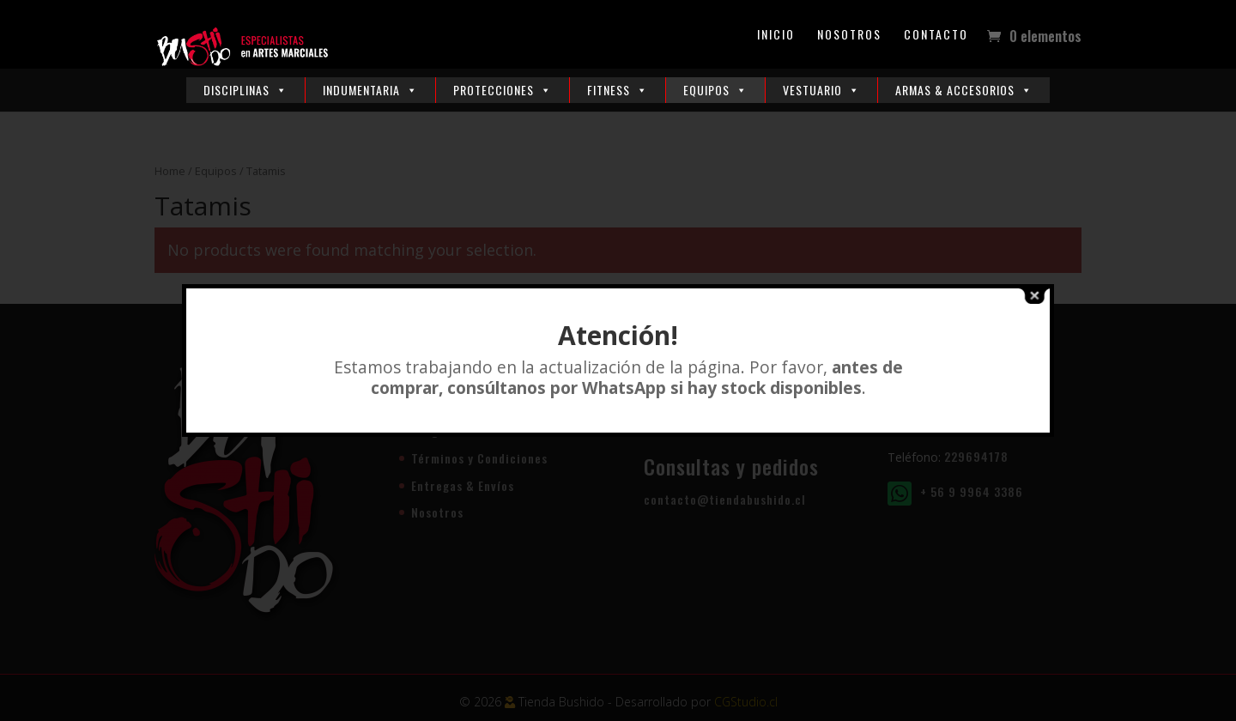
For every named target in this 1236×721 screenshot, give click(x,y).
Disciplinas (245, 90)
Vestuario (821, 90)
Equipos (715, 90)
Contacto (936, 35)
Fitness (617, 90)
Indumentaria (370, 90)
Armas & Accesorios (964, 90)
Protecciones (502, 90)
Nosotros (849, 35)
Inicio (776, 35)
